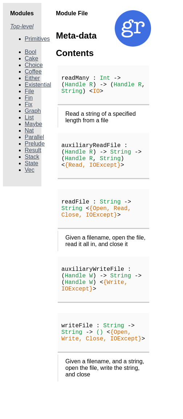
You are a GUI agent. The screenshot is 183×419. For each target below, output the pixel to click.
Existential (38, 85)
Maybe (33, 124)
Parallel (34, 137)
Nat (29, 130)
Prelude (35, 144)
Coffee (33, 71)
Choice (34, 65)
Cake (31, 58)
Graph (33, 111)
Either (32, 78)
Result (33, 150)
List (29, 117)
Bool (30, 52)
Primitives (37, 39)
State (31, 163)
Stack (32, 157)
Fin (29, 98)
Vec (29, 170)
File (29, 91)
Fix (28, 104)
